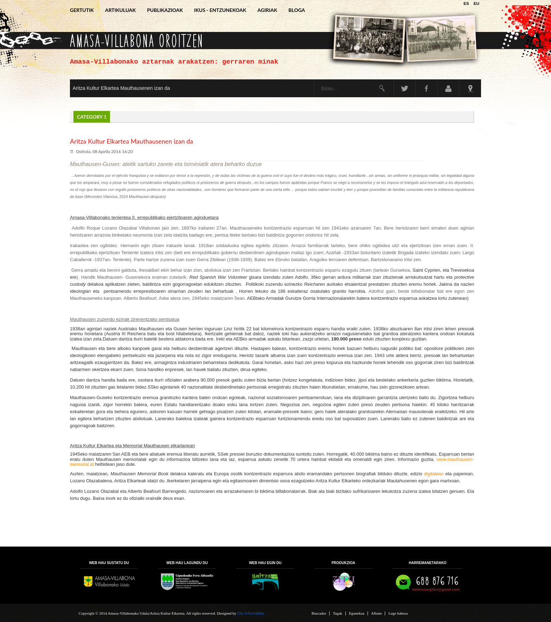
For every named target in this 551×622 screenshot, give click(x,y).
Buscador (319, 613)
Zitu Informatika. (251, 613)
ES (467, 3)
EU (476, 3)
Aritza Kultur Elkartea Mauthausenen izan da (121, 88)
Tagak (337, 613)
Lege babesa (398, 613)
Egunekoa (356, 613)
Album (376, 613)
